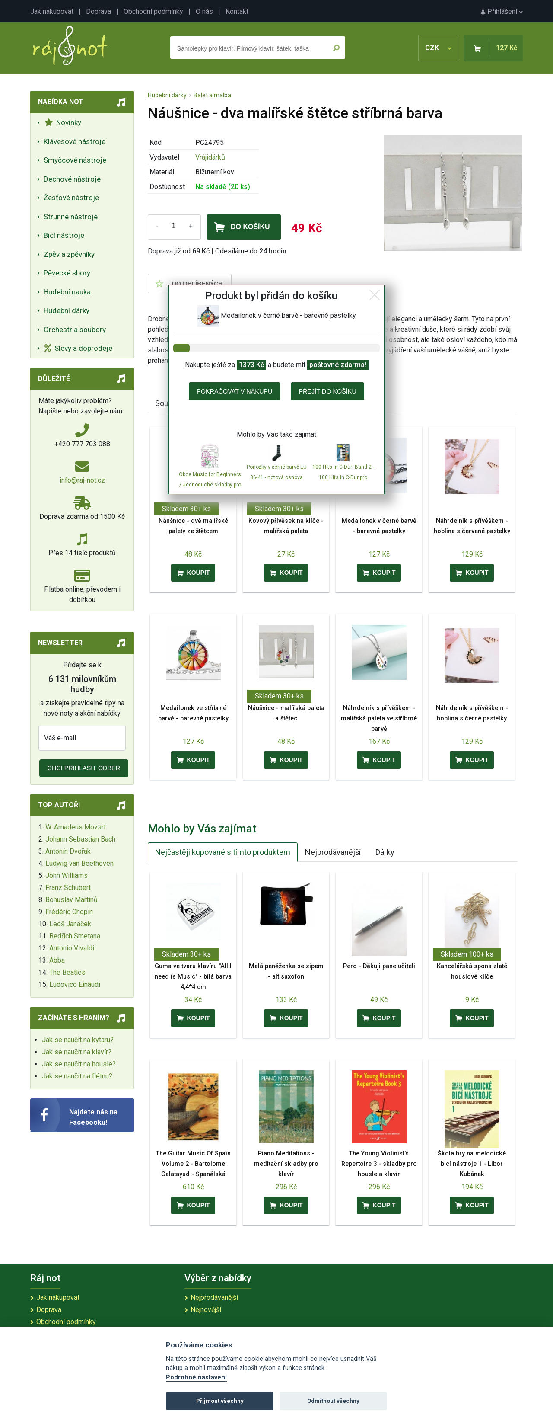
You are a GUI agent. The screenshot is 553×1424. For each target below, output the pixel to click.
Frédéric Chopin (69, 912)
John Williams (66, 875)
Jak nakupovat (51, 11)
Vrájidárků (210, 157)
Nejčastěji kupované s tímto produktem (222, 852)
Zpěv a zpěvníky (69, 254)
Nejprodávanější (333, 852)
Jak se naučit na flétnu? (77, 1076)
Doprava (98, 11)
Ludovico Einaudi (74, 984)
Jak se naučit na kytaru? (78, 1040)
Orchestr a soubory (75, 329)
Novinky (62, 122)
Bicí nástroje (64, 235)
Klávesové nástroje (74, 141)
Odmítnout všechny (333, 1401)
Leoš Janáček (70, 924)
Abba (57, 960)
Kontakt (237, 11)
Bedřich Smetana (74, 936)
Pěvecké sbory (67, 273)
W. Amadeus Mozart (75, 827)
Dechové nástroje (72, 179)
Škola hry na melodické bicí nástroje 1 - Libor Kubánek (472, 1164)
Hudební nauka (67, 292)
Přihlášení (501, 11)
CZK (438, 48)
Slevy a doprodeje (78, 348)
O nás (204, 11)
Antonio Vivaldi (71, 948)
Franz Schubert (68, 887)
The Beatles (67, 972)
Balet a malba (212, 95)
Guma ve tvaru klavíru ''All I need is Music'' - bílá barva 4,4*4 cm (193, 977)
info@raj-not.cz (82, 480)
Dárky (384, 852)
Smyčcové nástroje (75, 160)
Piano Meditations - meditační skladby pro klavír (286, 1164)
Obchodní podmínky (153, 11)
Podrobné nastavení (196, 1377)
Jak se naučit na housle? (79, 1064)
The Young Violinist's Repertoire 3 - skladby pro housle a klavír (379, 1164)
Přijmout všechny (220, 1401)
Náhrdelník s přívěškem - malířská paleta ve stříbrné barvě (379, 718)
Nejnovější (206, 1310)
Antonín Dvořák (68, 851)
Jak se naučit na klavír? (76, 1052)
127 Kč (506, 48)
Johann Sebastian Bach (80, 839)
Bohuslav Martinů (71, 900)
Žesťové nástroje (71, 197)
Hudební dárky (66, 310)
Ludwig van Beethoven (79, 863)
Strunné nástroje (71, 216)
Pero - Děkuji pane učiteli (379, 966)
